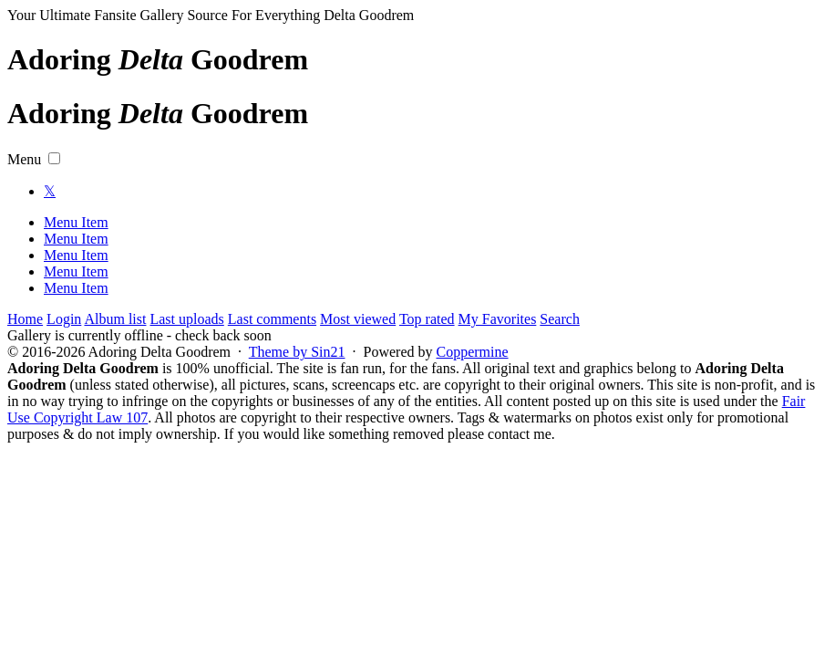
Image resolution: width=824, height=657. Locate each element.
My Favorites (497, 319)
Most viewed (358, 319)
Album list (115, 319)
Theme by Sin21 (297, 352)
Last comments (272, 319)
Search (560, 319)
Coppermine (472, 352)
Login (63, 319)
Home (25, 319)
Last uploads (186, 319)
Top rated (427, 319)
